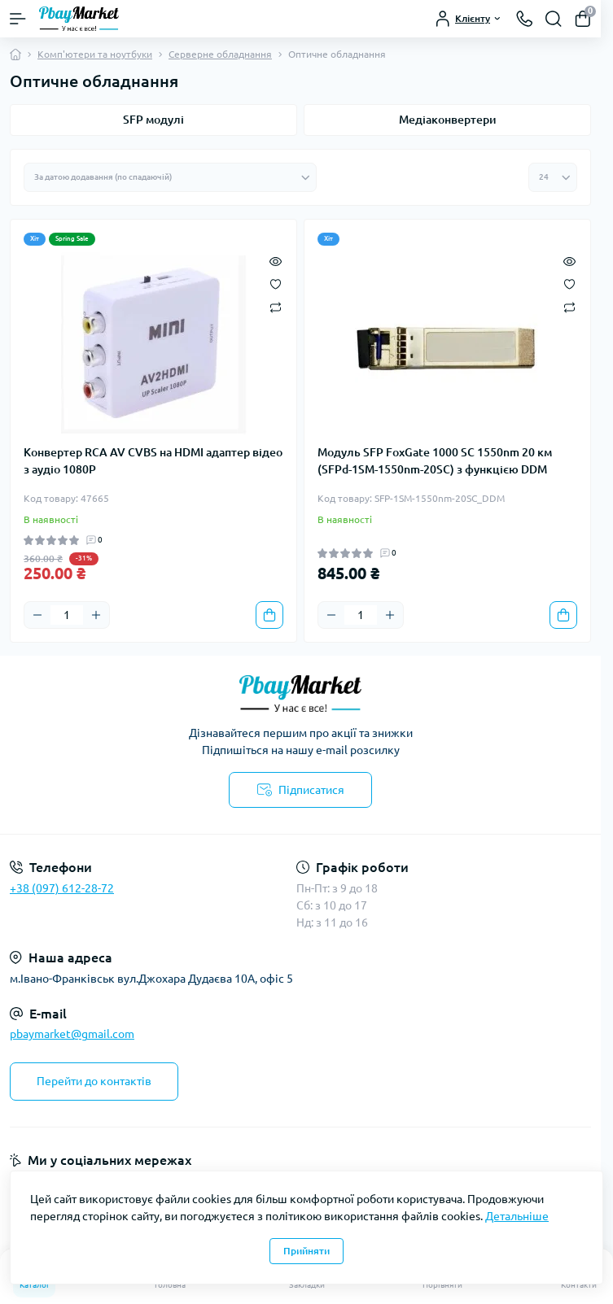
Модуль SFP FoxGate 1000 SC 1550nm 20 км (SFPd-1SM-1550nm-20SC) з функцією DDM (434, 461)
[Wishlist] (275, 283)
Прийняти (306, 1250)
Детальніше (517, 1216)
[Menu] (18, 18)
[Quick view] (275, 260)
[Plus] (96, 615)
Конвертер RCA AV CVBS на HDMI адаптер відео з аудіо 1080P (153, 461)
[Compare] (275, 306)
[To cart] (269, 615)
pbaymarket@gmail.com (72, 1033)
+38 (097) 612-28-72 (62, 888)
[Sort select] (170, 177)
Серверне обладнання (220, 54)
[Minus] (37, 615)
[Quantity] (66, 615)
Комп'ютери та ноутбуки (94, 54)
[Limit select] (552, 177)
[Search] (553, 19)
